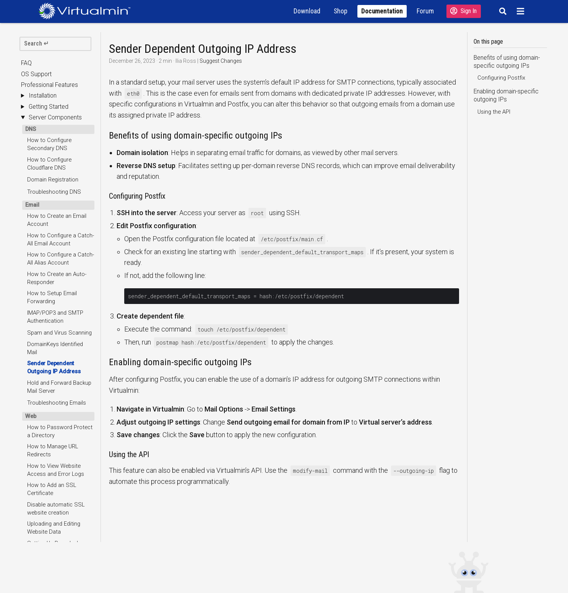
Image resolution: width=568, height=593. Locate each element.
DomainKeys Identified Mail (55, 59)
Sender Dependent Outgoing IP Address (53, 78)
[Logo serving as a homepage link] (87, 11)
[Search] (501, 11)
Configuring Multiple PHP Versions (58, 309)
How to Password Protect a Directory (60, 142)
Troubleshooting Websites (60, 337)
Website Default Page (54, 325)
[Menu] (521, 11)
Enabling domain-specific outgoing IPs (506, 95)
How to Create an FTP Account (55, 365)
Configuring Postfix (501, 77)
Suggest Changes (221, 61)
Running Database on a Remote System (56, 441)
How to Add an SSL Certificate (51, 200)
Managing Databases (53, 426)
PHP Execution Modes (55, 294)
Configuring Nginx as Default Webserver (53, 277)
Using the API (493, 111)
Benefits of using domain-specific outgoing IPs (507, 61)
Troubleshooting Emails (56, 114)
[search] (55, 44)
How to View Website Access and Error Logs (55, 181)
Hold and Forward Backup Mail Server (59, 98)
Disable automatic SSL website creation (55, 219)
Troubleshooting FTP (53, 381)
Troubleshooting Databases (47, 460)
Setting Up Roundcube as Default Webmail (59, 258)
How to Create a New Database (54, 409)
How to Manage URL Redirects (52, 161)
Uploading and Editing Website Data (53, 239)
